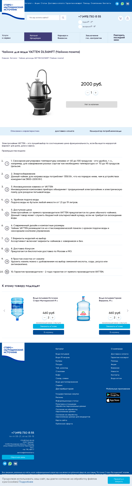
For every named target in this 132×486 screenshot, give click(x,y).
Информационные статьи (67, 401)
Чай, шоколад (62, 368)
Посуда (59, 364)
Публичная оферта (64, 424)
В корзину (48, 332)
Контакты (107, 3)
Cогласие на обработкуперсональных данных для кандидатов (73, 416)
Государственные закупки (67, 394)
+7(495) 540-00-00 (27, 440)
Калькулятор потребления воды (105, 131)
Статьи (44, 3)
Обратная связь (18, 457)
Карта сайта (61, 420)
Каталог (28, 3)
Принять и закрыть (119, 480)
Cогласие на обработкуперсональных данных (66, 410)
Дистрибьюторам (64, 389)
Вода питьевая (62, 354)
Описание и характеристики (25, 131)
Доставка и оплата (56, 3)
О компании (117, 349)
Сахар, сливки (62, 378)
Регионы (59, 397)
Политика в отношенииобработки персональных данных (71, 405)
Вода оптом (116, 378)
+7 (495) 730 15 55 (89, 16)
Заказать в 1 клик (48, 326)
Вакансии (115, 368)
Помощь (86, 3)
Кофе (58, 375)
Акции (37, 3)
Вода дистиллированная (67, 382)
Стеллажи (60, 371)
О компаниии (96, 3)
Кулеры (59, 361)
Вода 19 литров (63, 357)
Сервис (59, 385)
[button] (127, 310)
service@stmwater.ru (25, 453)
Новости (115, 371)
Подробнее (26, 481)
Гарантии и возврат (74, 3)
